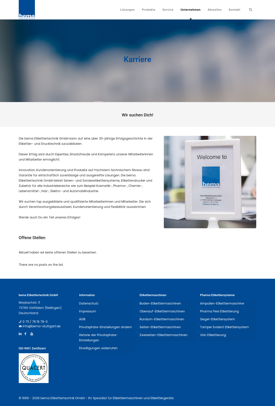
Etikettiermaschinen (128, 398)
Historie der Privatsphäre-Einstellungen (98, 337)
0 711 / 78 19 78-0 (35, 322)
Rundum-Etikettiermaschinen (162, 319)
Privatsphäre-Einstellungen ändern (105, 327)
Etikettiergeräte (162, 398)
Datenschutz (88, 303)
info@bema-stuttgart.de (42, 326)
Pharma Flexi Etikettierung (219, 311)
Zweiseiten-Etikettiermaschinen (163, 335)
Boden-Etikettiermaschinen (160, 303)
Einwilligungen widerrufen (98, 348)
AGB (82, 319)
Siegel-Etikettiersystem (217, 319)
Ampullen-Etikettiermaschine (222, 303)
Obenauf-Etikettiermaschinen (162, 311)
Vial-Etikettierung (213, 335)
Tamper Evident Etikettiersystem (224, 327)
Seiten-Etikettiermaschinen (160, 327)
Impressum (87, 311)
